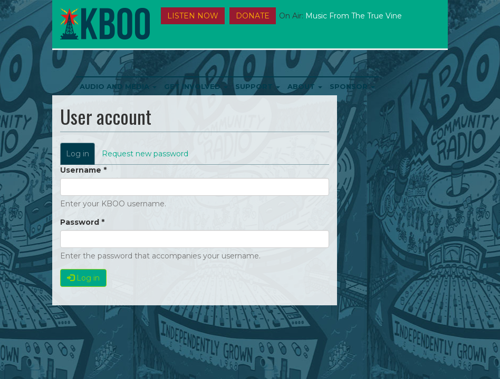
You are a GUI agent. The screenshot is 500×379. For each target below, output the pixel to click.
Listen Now (192, 16)
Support (257, 86)
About (304, 86)
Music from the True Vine (353, 16)
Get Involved (196, 86)
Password (82, 222)
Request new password (145, 153)
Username (83, 170)
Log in (80, 156)
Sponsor (352, 86)
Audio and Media (118, 86)
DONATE (253, 16)
